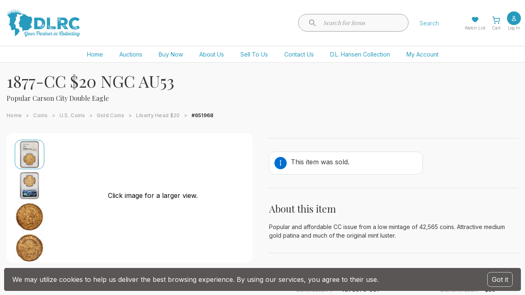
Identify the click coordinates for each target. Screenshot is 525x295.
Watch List (475, 27)
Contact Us (299, 54)
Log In (514, 27)
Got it (500, 279)
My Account (422, 54)
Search (429, 23)
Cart (496, 27)
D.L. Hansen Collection (360, 54)
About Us (211, 54)
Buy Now (171, 54)
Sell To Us (254, 54)
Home (95, 54)
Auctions (130, 54)
